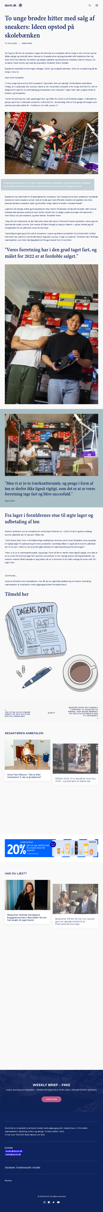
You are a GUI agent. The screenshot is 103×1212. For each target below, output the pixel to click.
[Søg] (88, 5)
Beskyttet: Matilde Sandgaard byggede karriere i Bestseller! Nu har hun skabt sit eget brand (27, 921)
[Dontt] (13, 5)
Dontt (51, 713)
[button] (97, 5)
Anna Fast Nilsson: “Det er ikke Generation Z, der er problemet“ (24, 779)
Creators (27, 43)
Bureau (8, 1180)
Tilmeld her (17, 594)
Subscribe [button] (51, 1099)
